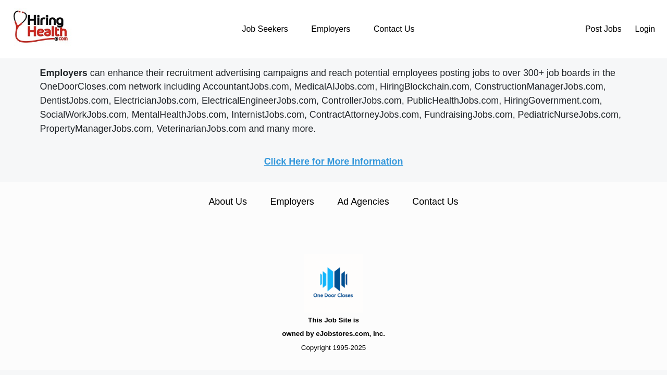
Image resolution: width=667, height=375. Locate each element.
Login (645, 28)
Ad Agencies (363, 201)
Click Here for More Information (333, 161)
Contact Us (394, 28)
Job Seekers (265, 28)
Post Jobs (603, 28)
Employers (330, 28)
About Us (227, 201)
